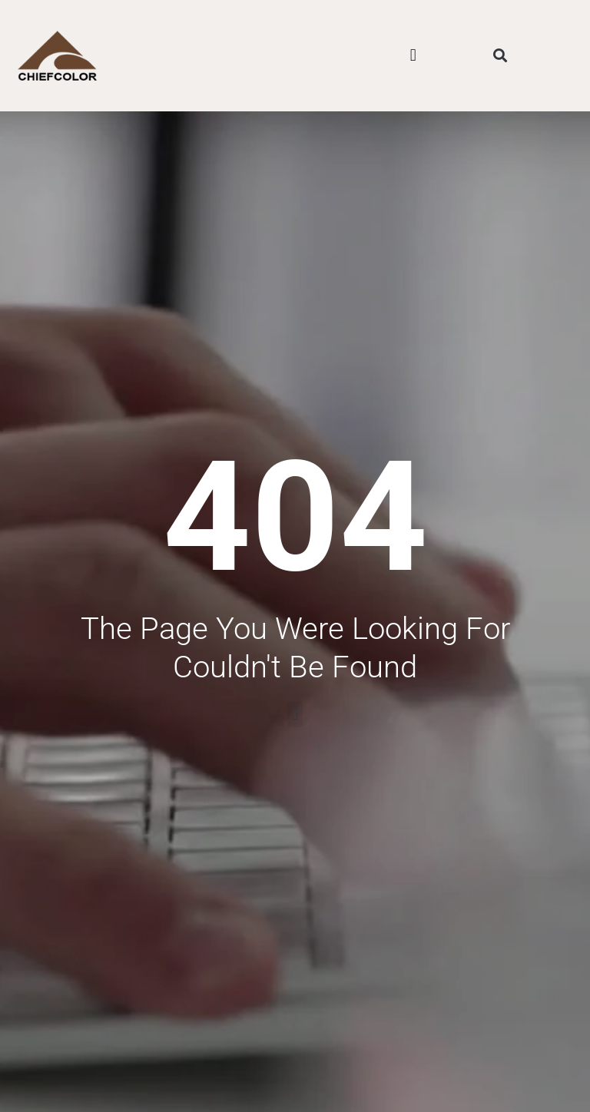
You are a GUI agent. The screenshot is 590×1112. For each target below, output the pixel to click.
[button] (413, 55)
